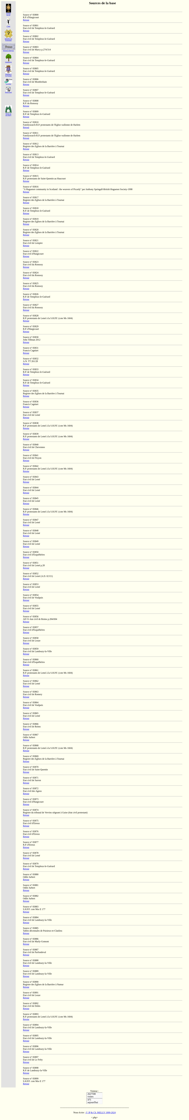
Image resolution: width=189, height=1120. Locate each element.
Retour (26, 20)
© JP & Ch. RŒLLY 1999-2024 (100, 1112)
